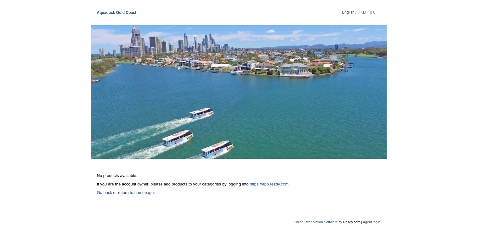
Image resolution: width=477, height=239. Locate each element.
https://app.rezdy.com (269, 184)
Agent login (371, 222)
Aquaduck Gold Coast (116, 12)
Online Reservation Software (315, 222)
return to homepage (136, 192)
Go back (104, 192)
